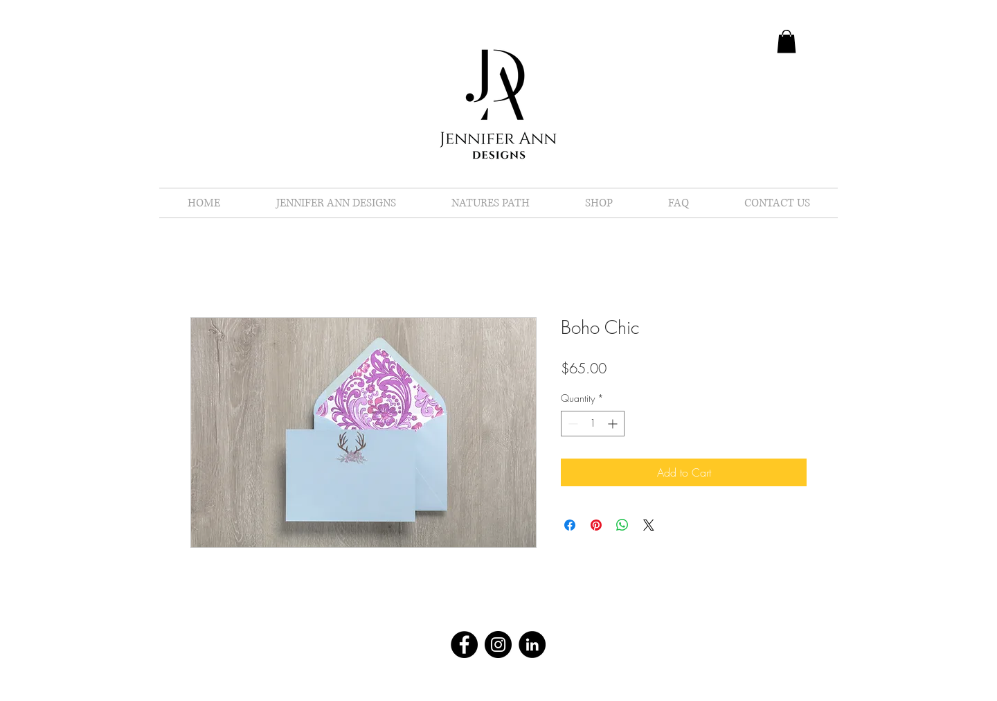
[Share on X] (648, 525)
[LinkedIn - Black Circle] (532, 644)
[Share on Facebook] (570, 525)
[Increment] (613, 423)
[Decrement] (571, 423)
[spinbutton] (592, 423)
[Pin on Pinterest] (596, 525)
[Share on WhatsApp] (622, 525)
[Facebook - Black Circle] (464, 644)
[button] (786, 41)
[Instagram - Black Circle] (498, 644)
